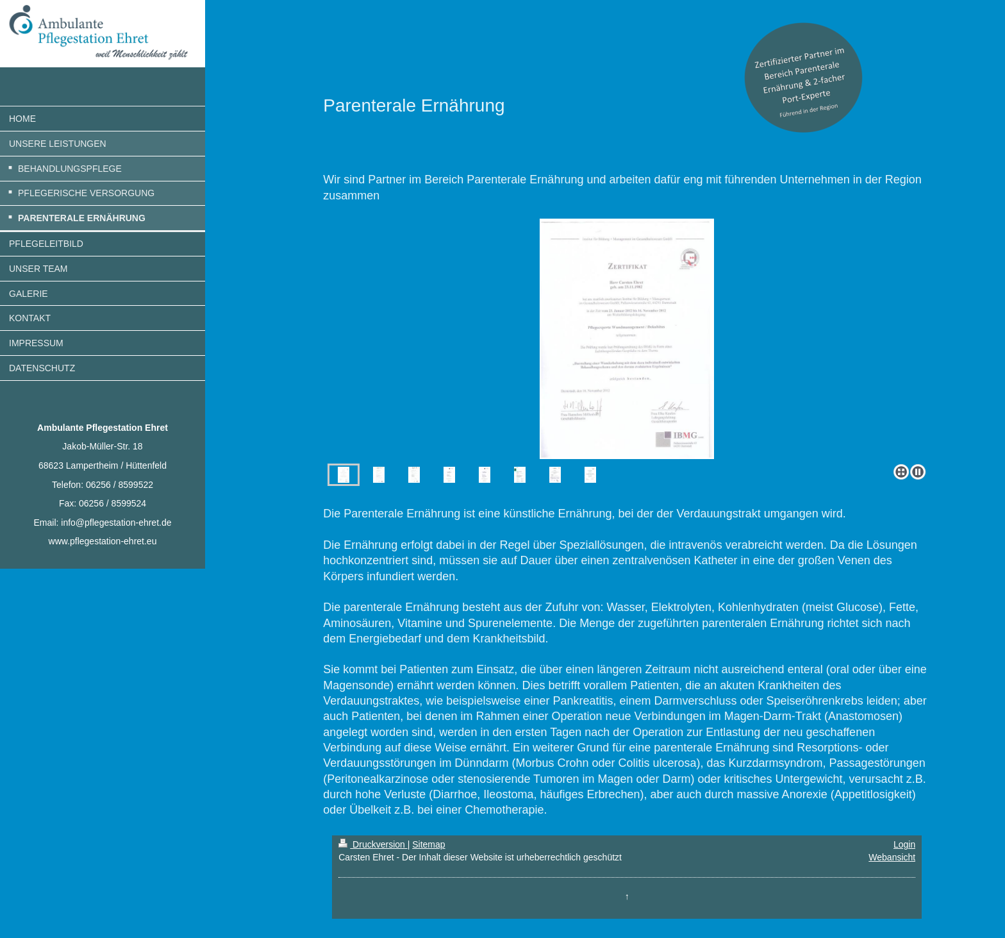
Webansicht (891, 857)
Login (904, 844)
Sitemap (428, 844)
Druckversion (372, 844)
